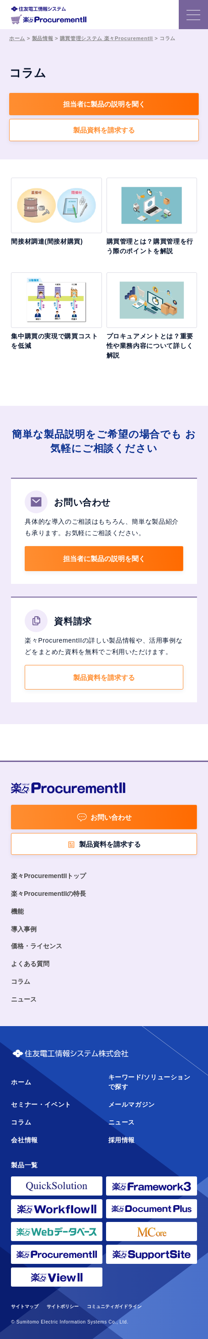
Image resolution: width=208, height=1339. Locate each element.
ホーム (17, 38)
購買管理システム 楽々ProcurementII (106, 38)
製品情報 (42, 38)
